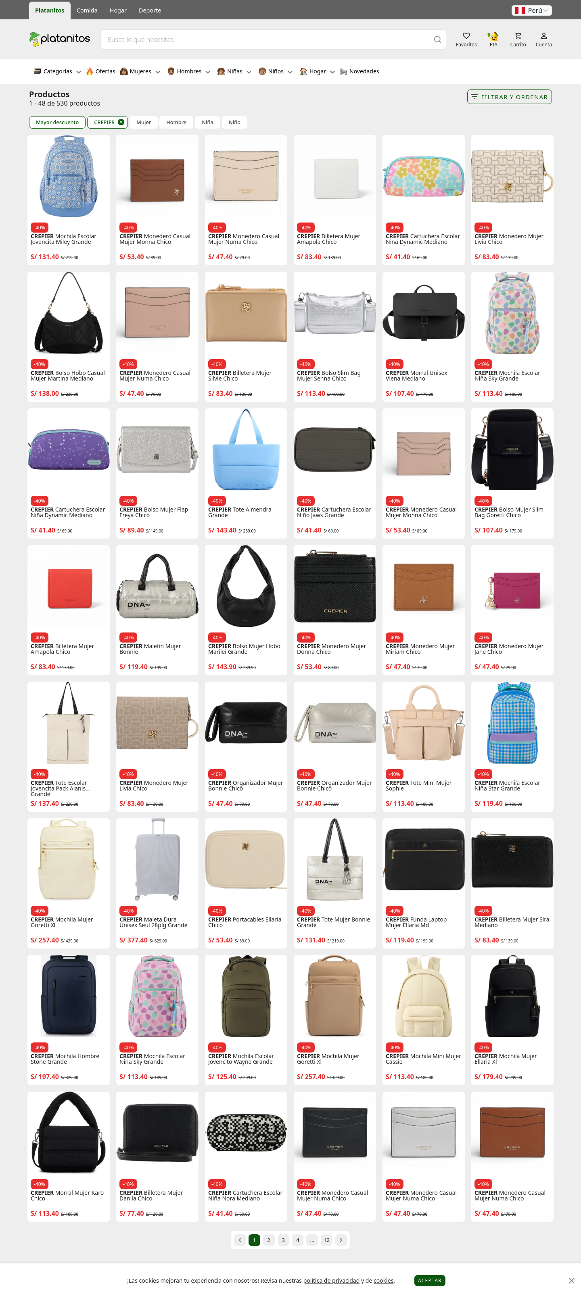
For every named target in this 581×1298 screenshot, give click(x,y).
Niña (207, 122)
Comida (87, 10)
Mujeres (140, 72)
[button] (532, 10)
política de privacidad (331, 1280)
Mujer (143, 122)
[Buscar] (438, 39)
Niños (275, 72)
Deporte (150, 10)
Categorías (57, 72)
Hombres (189, 72)
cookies (383, 1280)
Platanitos (50, 10)
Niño (234, 122)
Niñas (234, 72)
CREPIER (104, 122)
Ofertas (100, 72)
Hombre (176, 122)
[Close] (572, 1281)
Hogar (118, 10)
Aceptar (430, 1280)
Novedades (359, 72)
